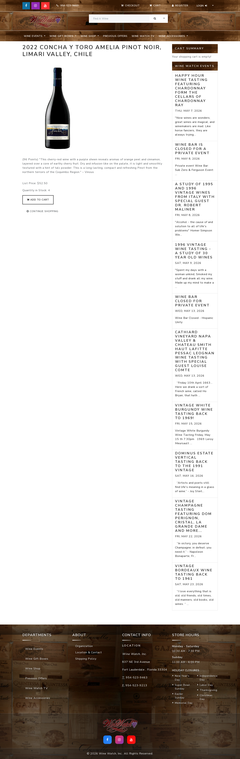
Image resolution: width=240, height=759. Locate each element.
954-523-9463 (68, 5)
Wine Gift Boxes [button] (62, 36)
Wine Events (34, 649)
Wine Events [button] (33, 36)
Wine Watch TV (143, 36)
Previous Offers (115, 36)
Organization (84, 646)
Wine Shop (32, 669)
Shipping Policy (85, 659)
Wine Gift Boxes (36, 659)
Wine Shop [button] (89, 36)
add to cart (38, 199)
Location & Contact (88, 652)
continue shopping (42, 211)
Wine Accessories (37, 698)
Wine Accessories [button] (172, 36)
